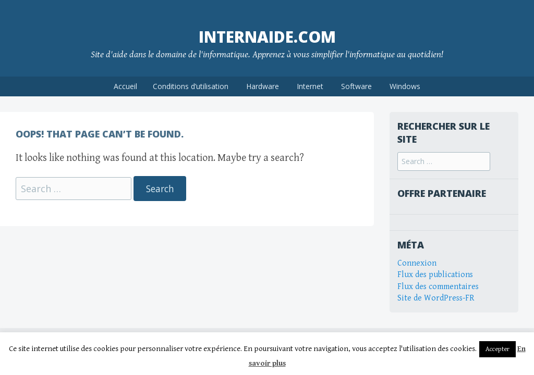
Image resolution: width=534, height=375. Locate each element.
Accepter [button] (497, 349)
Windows (405, 86)
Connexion (416, 263)
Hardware (262, 86)
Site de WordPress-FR (436, 298)
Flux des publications (435, 275)
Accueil (125, 86)
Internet (310, 86)
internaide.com (267, 36)
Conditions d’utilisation (190, 86)
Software (356, 86)
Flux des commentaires (438, 287)
